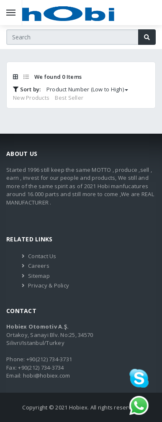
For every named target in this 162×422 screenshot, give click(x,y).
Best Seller (69, 97)
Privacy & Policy (48, 285)
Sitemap (39, 276)
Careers (38, 265)
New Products (31, 97)
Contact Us (42, 256)
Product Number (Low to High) (87, 89)
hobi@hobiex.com (46, 375)
